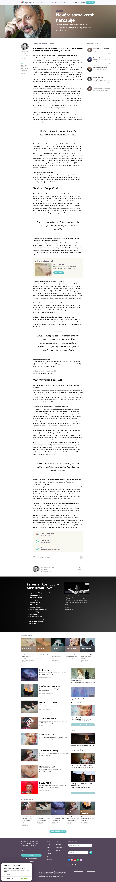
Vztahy (22, 63)
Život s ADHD (45, 783)
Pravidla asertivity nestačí (37, 621)
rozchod (23, 72)
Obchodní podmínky (78, 871)
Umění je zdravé (34, 614)
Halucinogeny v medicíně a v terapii (40, 600)
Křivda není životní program (38, 619)
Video (47, 2)
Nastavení (10, 878)
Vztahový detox (86, 648)
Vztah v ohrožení (46, 734)
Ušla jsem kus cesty (35, 602)
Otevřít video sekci (83, 793)
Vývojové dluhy (76, 680)
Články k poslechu (92, 43)
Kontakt (58, 850)
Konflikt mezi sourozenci (100, 67)
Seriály (56, 2)
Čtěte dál (24, 666)
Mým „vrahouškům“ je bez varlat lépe (40, 593)
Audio (42, 2)
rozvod (23, 73)
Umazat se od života (99, 77)
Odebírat (90, 852)
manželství (24, 70)
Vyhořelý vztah (58, 264)
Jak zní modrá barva (35, 604)
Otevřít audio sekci (83, 725)
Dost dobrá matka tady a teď (101, 48)
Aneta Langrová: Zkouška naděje (81, 765)
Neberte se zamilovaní (36, 597)
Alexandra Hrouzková (25, 52)
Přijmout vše (23, 878)
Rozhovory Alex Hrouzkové (46, 43)
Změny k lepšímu (35, 624)
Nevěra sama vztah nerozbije (38, 609)
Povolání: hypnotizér (36, 607)
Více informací (7, 874)
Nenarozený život (47, 767)
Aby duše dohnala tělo (78, 699)
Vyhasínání (55, 648)
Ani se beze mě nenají (49, 750)
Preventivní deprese (36, 612)
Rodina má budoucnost (36, 595)
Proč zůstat (40, 648)
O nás (65, 2)
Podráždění (96, 58)
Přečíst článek (58, 272)
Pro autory (59, 847)
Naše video (74, 730)
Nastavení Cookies (91, 871)
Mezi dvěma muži (72, 648)
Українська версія (73, 864)
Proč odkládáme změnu (36, 616)
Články (38, 2)
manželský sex (25, 68)
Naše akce (49, 859)
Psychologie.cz (27, 2)
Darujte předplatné (31, 858)
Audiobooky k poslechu (78, 666)
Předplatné (90, 2)
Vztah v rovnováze (98, 87)
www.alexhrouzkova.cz (46, 571)
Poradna (52, 2)
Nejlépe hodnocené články (58, 831)
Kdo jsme (58, 844)
